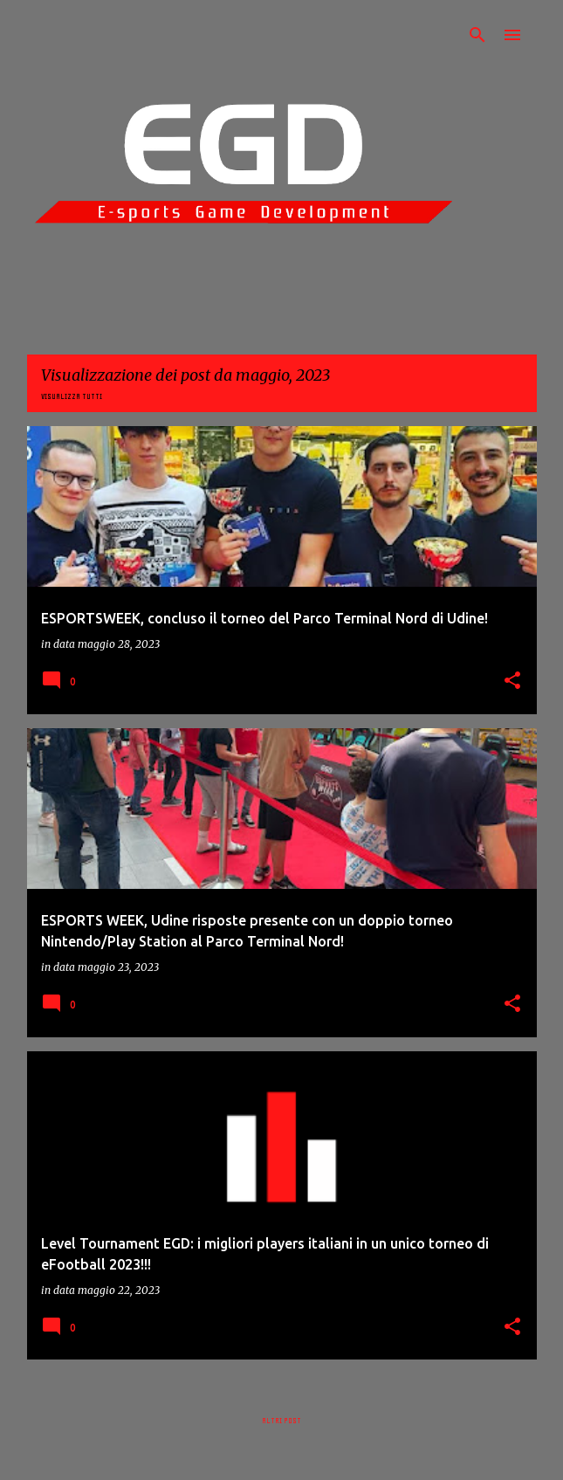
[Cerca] (477, 35)
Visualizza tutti (71, 396)
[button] (512, 681)
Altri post (281, 1420)
